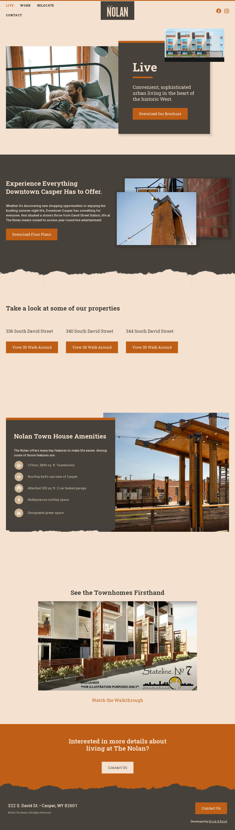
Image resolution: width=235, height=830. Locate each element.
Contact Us (117, 767)
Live (10, 5)
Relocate (45, 5)
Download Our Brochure (160, 113)
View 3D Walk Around (32, 347)
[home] (117, 10)
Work (25, 5)
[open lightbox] (117, 652)
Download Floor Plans (31, 234)
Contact (14, 15)
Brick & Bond (218, 821)
